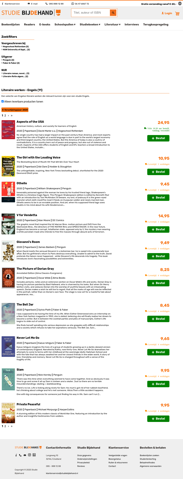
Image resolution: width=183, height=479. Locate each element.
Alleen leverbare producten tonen (23, 101)
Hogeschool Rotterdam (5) (16, 46)
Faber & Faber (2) (11, 63)
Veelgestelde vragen (118, 455)
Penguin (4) (8, 60)
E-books (44, 24)
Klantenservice (10, 4)
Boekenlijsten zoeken (149, 455)
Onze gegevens (84, 455)
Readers (29, 24)
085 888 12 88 (54, 4)
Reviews (81, 466)
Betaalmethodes (147, 462)
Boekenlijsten (10, 24)
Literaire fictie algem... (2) (15, 76)
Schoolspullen (64, 24)
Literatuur (111, 24)
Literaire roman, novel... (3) (16, 73)
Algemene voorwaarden (151, 466)
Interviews (132, 24)
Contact (112, 466)
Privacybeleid (83, 462)
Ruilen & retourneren (118, 462)
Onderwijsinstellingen (87, 459)
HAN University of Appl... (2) (16, 49)
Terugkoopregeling (155, 24)
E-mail (33, 4)
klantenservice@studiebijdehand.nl (62, 473)
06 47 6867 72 (80, 4)
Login (166, 13)
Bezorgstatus (115, 459)
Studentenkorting (148, 459)
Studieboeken (89, 24)
